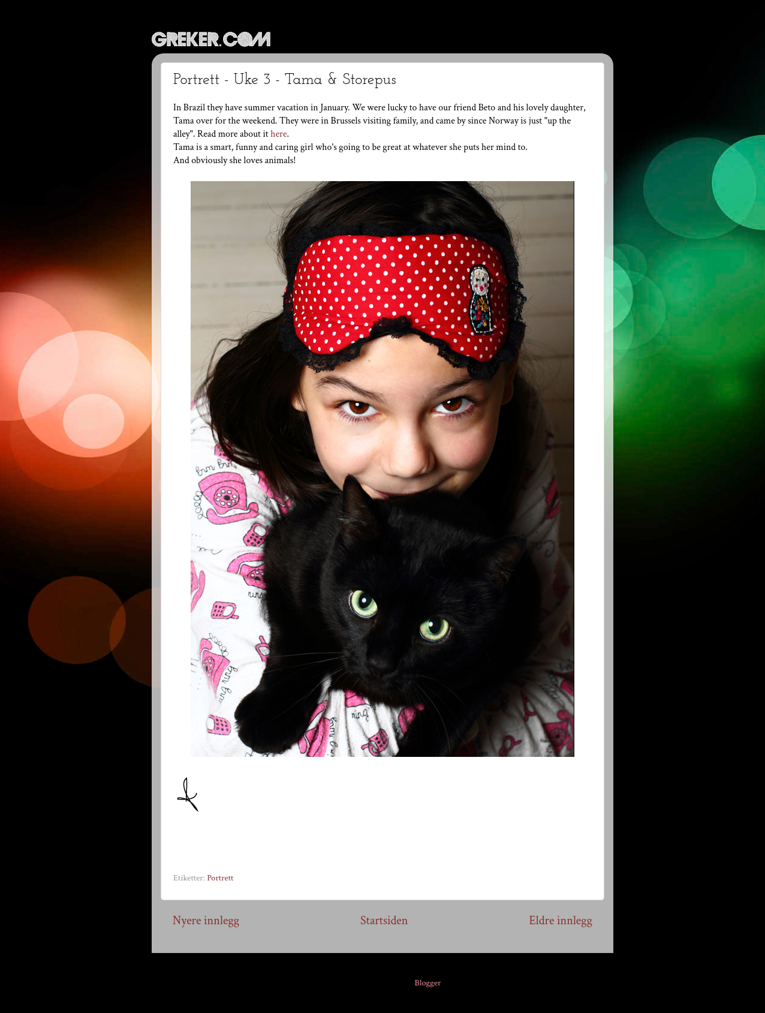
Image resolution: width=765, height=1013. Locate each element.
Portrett (220, 877)
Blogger (428, 982)
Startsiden (384, 920)
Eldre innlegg (560, 920)
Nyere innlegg (206, 920)
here (278, 134)
